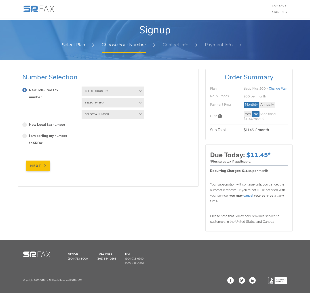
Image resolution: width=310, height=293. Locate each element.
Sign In (278, 12)
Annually (267, 105)
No (255, 114)
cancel (248, 195)
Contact (279, 5)
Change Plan (278, 88)
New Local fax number (45, 125)
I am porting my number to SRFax (44, 140)
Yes (248, 114)
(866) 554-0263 (106, 258)
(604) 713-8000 (78, 258)
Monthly (251, 105)
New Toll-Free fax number (40, 94)
